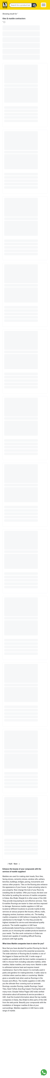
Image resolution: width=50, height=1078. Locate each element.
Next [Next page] (17, 864)
